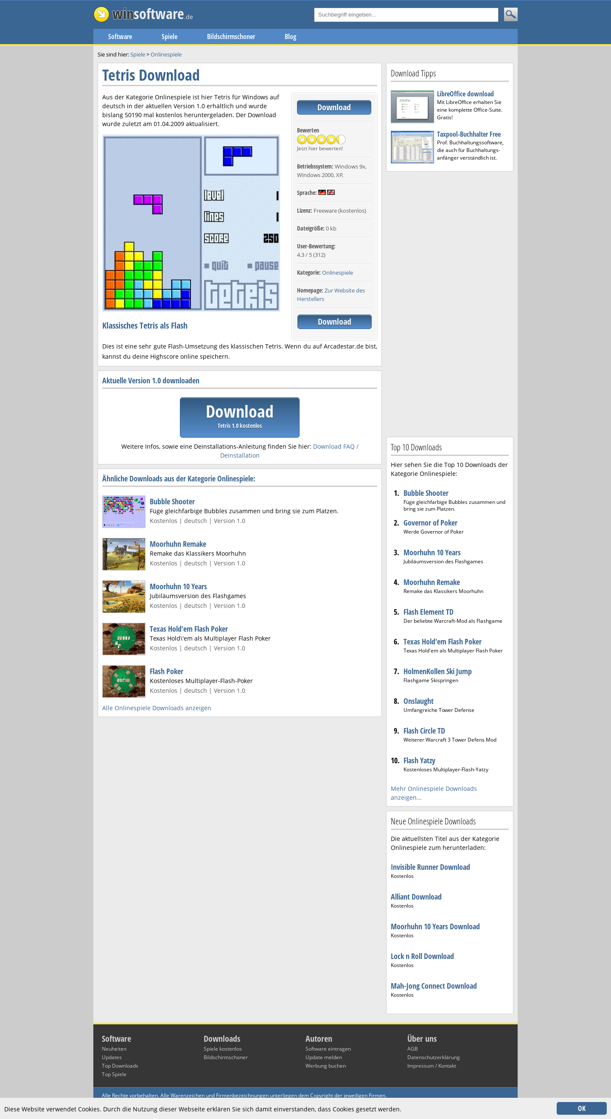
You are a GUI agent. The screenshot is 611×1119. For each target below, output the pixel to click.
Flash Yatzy (419, 760)
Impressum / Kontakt (431, 1065)
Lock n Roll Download (422, 956)
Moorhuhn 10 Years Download (435, 926)
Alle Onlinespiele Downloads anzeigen (156, 708)
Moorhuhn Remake (178, 544)
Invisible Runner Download (430, 867)
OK (582, 1108)
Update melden (324, 1057)
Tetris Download (151, 75)
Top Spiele (114, 1074)
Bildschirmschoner (231, 36)
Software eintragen (328, 1048)
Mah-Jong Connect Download (434, 986)
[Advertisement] (449, 303)
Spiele (169, 36)
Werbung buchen (326, 1065)
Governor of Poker (430, 522)
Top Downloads (120, 1065)
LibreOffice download (465, 93)
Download (334, 107)
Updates (112, 1057)
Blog (290, 36)
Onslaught (419, 701)
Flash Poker (166, 671)
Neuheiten (114, 1048)
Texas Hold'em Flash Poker (189, 629)
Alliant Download (416, 896)
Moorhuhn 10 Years (178, 586)
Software (120, 36)
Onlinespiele (337, 272)
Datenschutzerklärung (433, 1057)
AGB (412, 1048)
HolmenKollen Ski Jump (438, 671)
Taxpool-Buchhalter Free (469, 134)
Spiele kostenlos (223, 1048)
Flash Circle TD (424, 730)
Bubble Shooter (172, 501)
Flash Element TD (429, 612)
